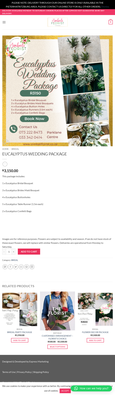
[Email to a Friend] (21, 266)
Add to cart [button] (19, 340)
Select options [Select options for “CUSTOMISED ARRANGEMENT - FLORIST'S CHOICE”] (57, 347)
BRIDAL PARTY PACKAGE (19, 332)
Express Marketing (39, 361)
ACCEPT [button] (65, 391)
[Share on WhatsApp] (5, 266)
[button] (4, 22)
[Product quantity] (9, 252)
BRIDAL (15, 149)
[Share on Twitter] (15, 266)
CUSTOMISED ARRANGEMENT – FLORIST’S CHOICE (57, 337)
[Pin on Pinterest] (26, 266)
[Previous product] (5, 164)
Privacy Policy (24, 372)
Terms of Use (8, 372)
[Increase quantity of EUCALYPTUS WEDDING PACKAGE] (13, 252)
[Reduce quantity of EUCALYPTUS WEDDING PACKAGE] (4, 252)
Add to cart (29, 251)
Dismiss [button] (105, 6)
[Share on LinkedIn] (31, 266)
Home (5, 149)
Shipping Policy (41, 372)
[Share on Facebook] (10, 266)
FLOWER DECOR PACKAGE (95, 332)
